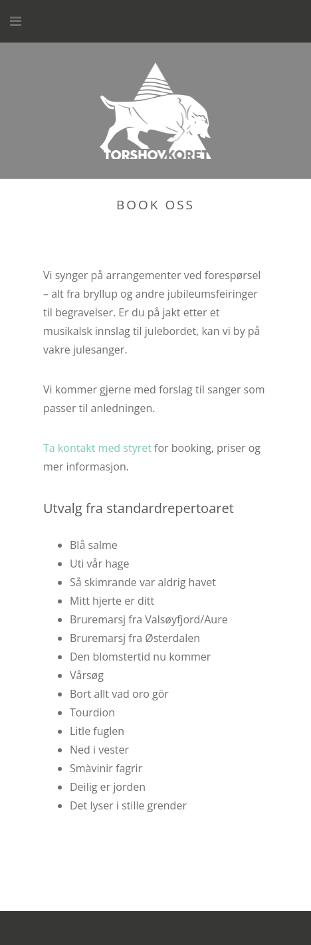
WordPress (137, 928)
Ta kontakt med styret (97, 448)
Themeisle (261, 928)
